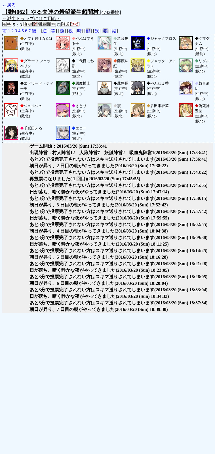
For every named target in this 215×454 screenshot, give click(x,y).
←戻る (9, 5)
